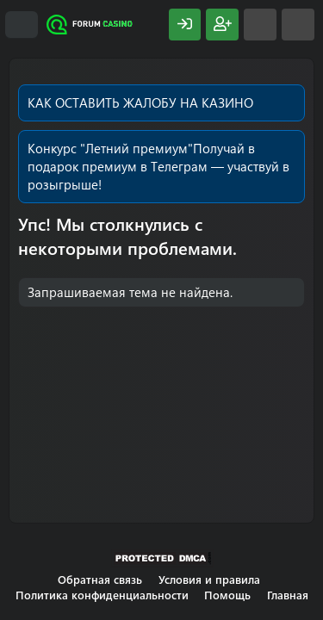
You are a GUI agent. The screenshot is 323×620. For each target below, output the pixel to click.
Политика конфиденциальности (102, 594)
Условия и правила (209, 579)
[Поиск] (298, 24)
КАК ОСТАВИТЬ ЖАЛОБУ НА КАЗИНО (140, 102)
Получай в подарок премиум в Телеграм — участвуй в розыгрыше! (158, 166)
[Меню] (21, 25)
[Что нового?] (260, 24)
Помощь (227, 594)
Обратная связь (100, 579)
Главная (287, 594)
